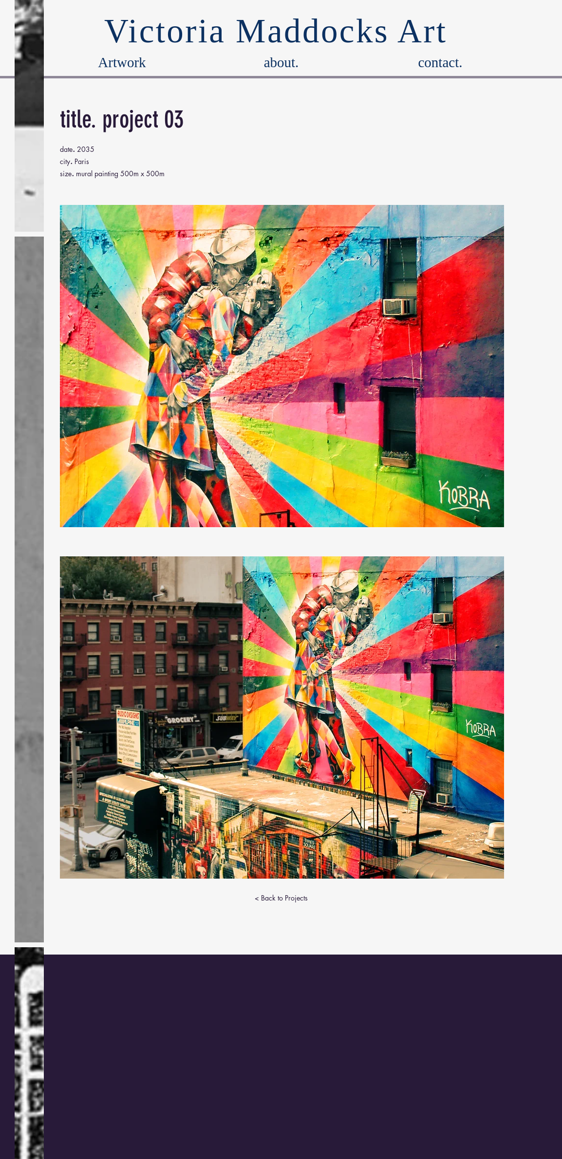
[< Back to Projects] (281, 897)
